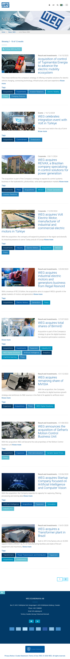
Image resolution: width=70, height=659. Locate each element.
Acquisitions (8, 92)
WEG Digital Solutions (11, 353)
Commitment (22, 140)
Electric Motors (32, 248)
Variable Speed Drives (55, 453)
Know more (42, 131)
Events (40, 113)
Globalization (36, 140)
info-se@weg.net (37, 611)
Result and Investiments (47, 56)
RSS (40, 656)
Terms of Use (33, 656)
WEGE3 (41, 190)
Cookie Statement (22, 656)
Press (5, 96)
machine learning (10, 357)
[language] (62, 5)
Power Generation (54, 190)
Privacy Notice (9, 656)
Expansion (34, 348)
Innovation (52, 504)
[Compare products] (53, 5)
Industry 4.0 (46, 348)
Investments (21, 92)
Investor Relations (37, 92)
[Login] (49, 5)
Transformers (8, 555)
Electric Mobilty (53, 92)
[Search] (57, 5)
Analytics (46, 353)
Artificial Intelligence (31, 353)
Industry (20, 248)
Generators (36, 302)
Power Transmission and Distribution (32, 555)
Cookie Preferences (37, 649)
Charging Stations (18, 96)
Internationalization (35, 453)
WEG (4, 5)
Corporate (42, 156)
